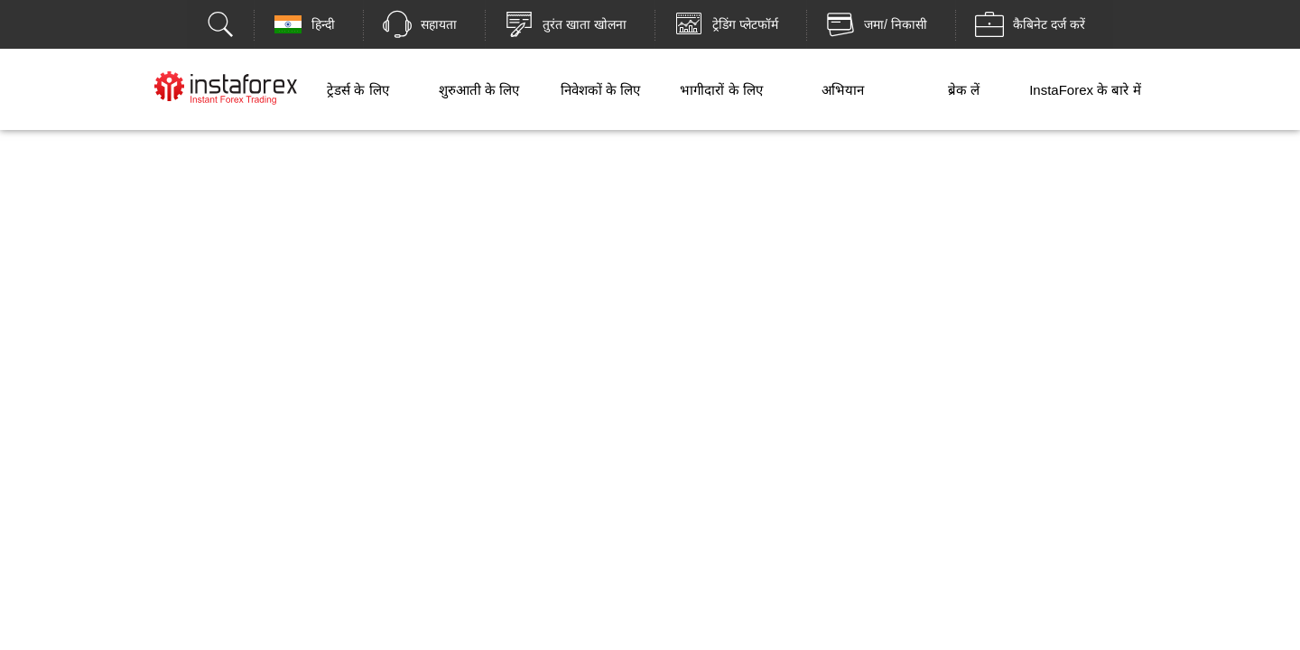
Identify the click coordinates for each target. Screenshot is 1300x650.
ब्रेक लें (964, 90)
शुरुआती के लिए (479, 90)
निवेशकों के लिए (600, 90)
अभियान (843, 90)
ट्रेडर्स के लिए (357, 90)
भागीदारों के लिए (721, 90)
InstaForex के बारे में (1084, 90)
